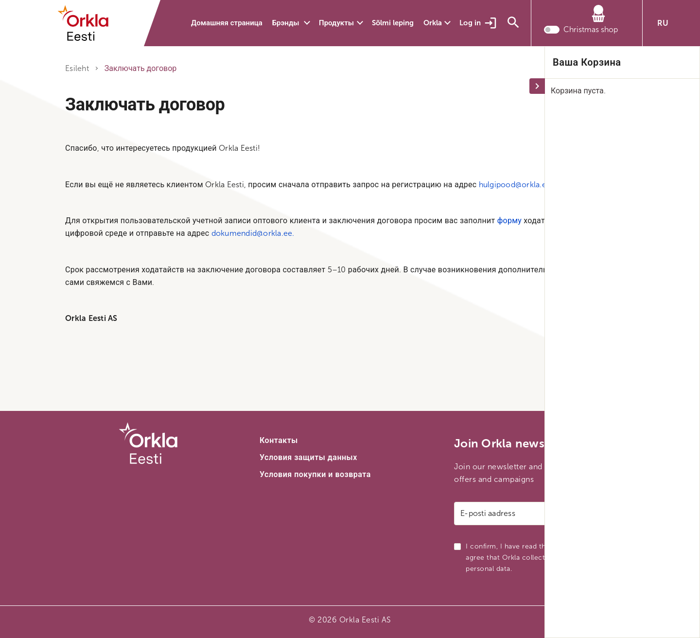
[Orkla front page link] (89, 23)
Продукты (336, 22)
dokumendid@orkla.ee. (253, 233)
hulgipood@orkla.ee (515, 184)
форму (509, 220)
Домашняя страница (226, 22)
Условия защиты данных (308, 457)
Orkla (432, 22)
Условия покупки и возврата (315, 474)
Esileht (77, 68)
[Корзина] (581, 16)
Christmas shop (590, 31)
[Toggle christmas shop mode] (552, 31)
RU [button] (662, 23)
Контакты (279, 440)
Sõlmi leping (393, 22)
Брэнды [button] (286, 22)
